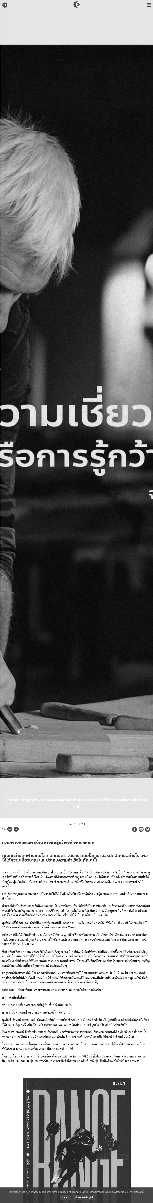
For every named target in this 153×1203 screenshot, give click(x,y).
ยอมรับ (65, 1197)
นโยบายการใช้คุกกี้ (84, 1197)
